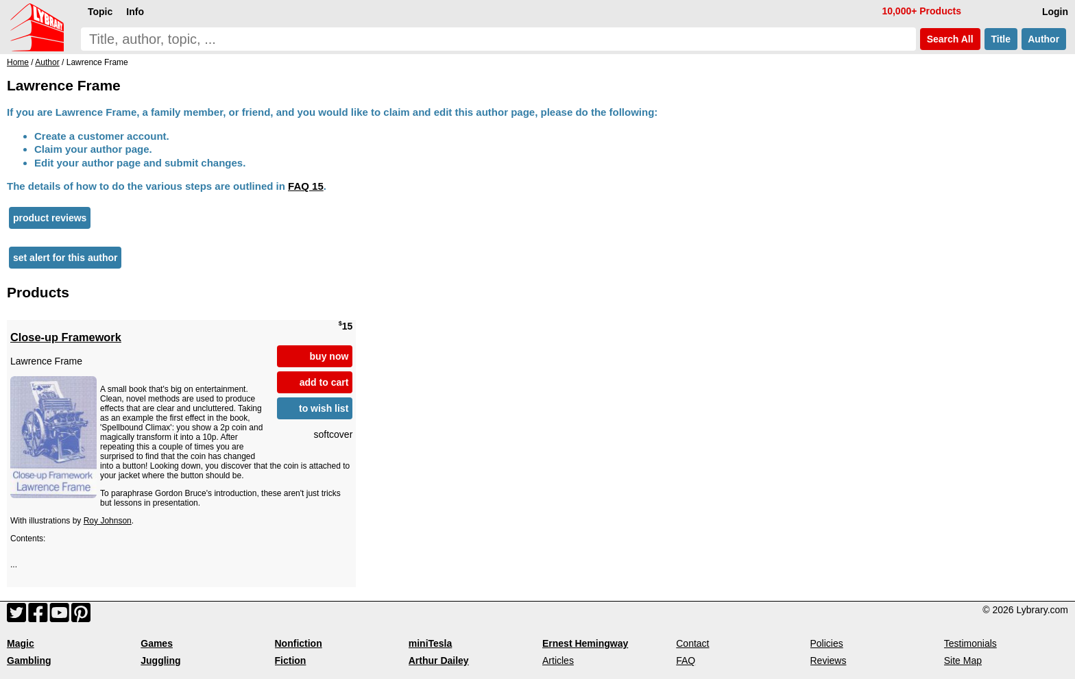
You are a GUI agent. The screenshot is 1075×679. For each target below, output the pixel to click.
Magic (20, 643)
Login (1055, 11)
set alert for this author (65, 257)
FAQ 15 (306, 186)
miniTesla (430, 643)
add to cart (324, 382)
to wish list (323, 408)
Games (157, 643)
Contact (692, 643)
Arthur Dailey (439, 660)
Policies (826, 643)
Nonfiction (298, 643)
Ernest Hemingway (585, 643)
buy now (329, 356)
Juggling (160, 660)
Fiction (290, 660)
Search (950, 39)
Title (1001, 39)
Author (1044, 39)
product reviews (49, 217)
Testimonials (970, 643)
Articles (558, 660)
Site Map (963, 660)
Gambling (29, 660)
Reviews (828, 660)
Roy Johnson (108, 521)
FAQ (685, 660)
